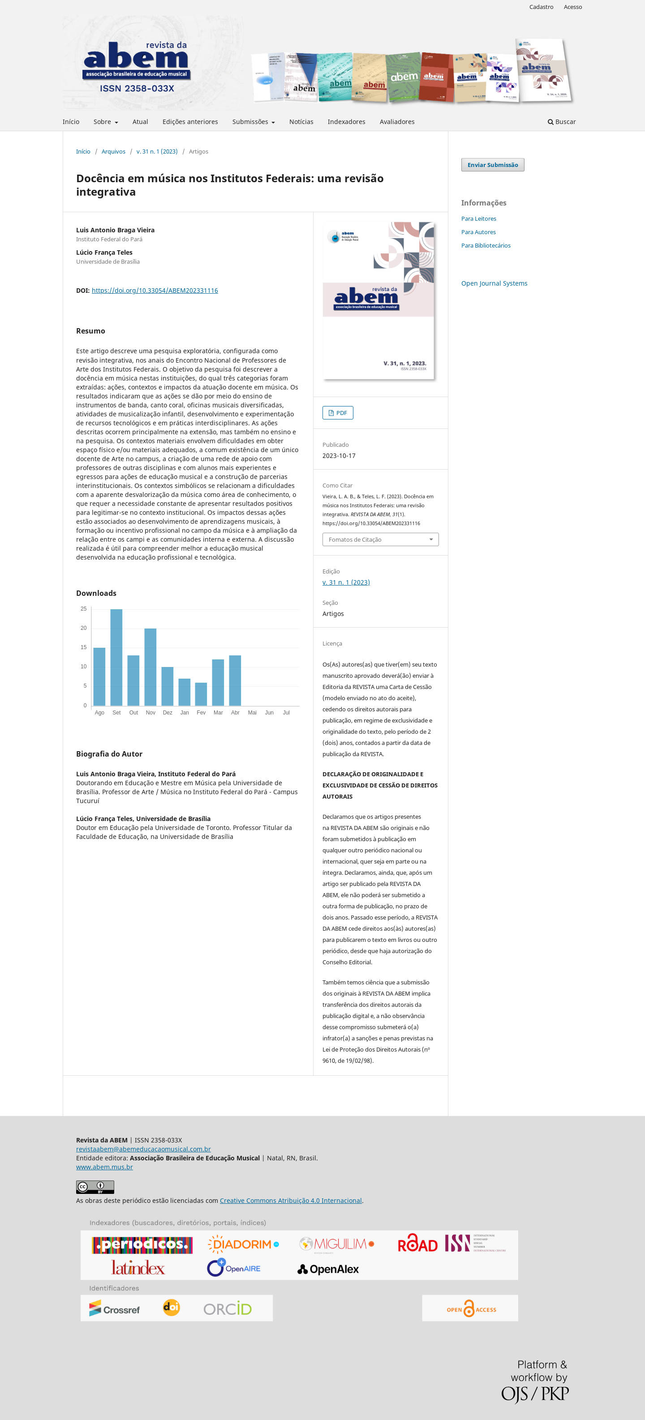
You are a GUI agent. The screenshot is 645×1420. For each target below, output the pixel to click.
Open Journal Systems (494, 283)
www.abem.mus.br (104, 1167)
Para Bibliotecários (486, 245)
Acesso (573, 7)
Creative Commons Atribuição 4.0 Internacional (291, 1200)
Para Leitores (478, 218)
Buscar (562, 121)
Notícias (301, 121)
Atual (140, 121)
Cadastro (541, 7)
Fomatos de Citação (355, 539)
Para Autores (478, 232)
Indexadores (347, 121)
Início (71, 121)
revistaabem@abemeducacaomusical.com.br (143, 1149)
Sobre (103, 121)
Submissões (251, 121)
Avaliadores (397, 121)
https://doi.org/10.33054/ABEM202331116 (155, 290)
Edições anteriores (190, 121)
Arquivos (113, 151)
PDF (341, 413)
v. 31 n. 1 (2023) (157, 151)
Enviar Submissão (493, 165)
